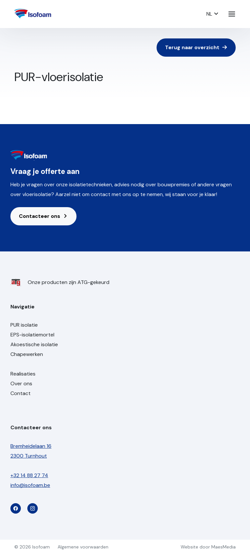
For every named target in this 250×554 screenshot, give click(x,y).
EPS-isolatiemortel (32, 334)
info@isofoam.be (30, 485)
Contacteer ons (43, 216)
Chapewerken (26, 354)
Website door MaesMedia (208, 547)
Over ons (21, 383)
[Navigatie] (231, 14)
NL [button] (212, 13)
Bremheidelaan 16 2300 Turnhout (30, 451)
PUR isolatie (24, 324)
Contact (20, 393)
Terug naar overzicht (196, 47)
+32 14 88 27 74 (29, 475)
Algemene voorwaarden (83, 547)
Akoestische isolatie (34, 344)
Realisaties (22, 373)
